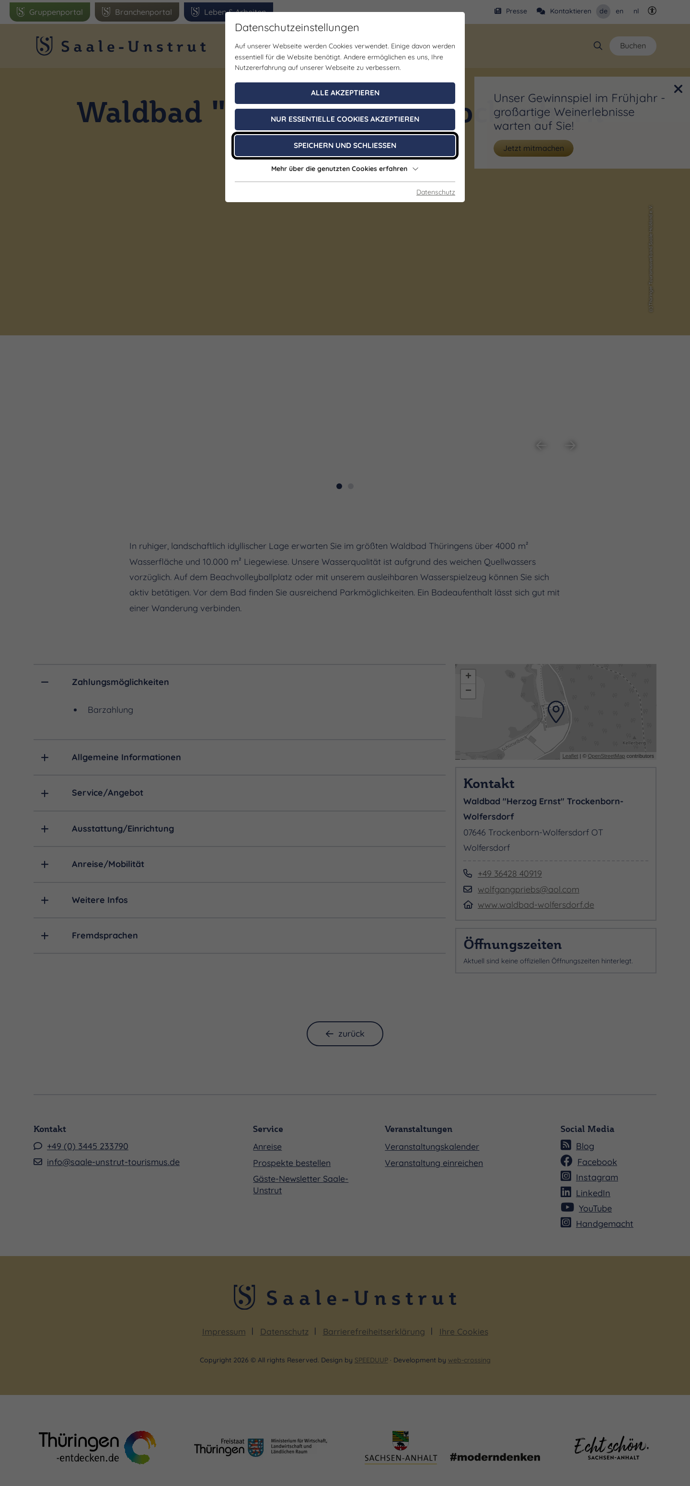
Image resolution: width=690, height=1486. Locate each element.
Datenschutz (435, 192)
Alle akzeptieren (345, 92)
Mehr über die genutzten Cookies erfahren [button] (345, 168)
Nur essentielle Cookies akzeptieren (345, 119)
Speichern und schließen (345, 145)
